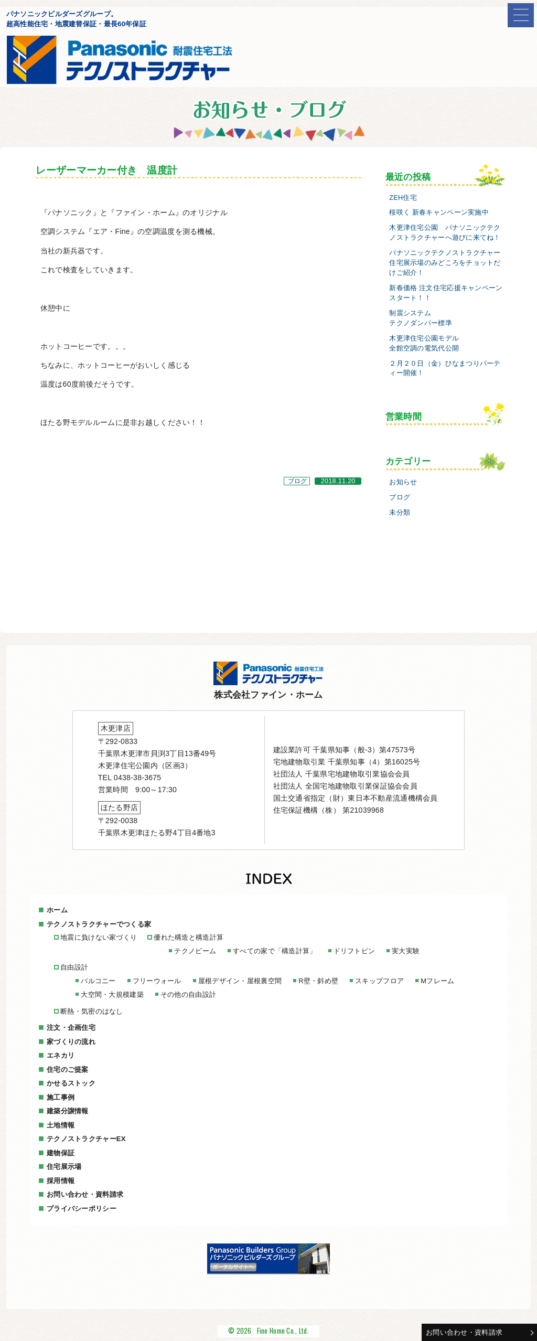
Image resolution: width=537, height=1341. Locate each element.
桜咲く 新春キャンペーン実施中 (439, 212)
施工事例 (60, 1097)
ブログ (297, 481)
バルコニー (98, 981)
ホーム (57, 910)
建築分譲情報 (68, 1111)
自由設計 (74, 967)
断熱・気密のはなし (91, 1011)
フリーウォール (157, 981)
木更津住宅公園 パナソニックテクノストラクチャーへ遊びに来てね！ (444, 232)
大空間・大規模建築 (112, 994)
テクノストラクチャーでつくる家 (99, 924)
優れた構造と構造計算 (188, 937)
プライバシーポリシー (81, 1208)
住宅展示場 (64, 1166)
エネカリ (60, 1055)
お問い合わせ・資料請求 (464, 1332)
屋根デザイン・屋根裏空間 (240, 981)
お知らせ (403, 482)
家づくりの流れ (71, 1042)
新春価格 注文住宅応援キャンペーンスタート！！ (445, 293)
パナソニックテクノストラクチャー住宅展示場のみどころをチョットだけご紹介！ (444, 262)
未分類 (399, 512)
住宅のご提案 (68, 1069)
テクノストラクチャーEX (86, 1139)
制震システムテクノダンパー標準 (420, 318)
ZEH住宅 (403, 197)
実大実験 (406, 951)
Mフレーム (437, 981)
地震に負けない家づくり (98, 937)
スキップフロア (379, 981)
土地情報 (60, 1125)
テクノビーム (195, 951)
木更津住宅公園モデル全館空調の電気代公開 (424, 343)
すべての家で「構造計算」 (274, 951)
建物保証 (60, 1153)
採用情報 (60, 1181)
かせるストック (71, 1083)
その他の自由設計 (188, 994)
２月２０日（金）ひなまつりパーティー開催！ (444, 368)
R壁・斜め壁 (318, 981)
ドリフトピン (354, 951)
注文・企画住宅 (71, 1027)
